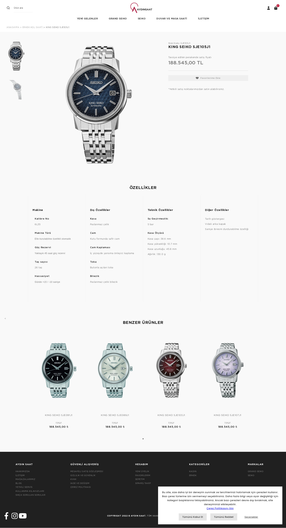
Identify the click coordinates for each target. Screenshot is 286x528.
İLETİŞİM (203, 18)
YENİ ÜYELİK (142, 471)
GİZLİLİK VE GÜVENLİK (83, 475)
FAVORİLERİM (142, 475)
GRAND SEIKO (256, 471)
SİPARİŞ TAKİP (143, 483)
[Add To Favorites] (208, 78)
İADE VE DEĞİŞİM (80, 483)
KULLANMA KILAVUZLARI (30, 491)
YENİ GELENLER (87, 18)
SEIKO (251, 475)
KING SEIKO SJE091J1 (59, 415)
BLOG (19, 483)
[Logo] (143, 7)
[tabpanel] (59, 382)
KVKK (73, 479)
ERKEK (193, 475)
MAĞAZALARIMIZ (25, 479)
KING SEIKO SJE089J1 (115, 415)
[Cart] (275, 8)
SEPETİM (140, 479)
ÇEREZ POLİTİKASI (80, 487)
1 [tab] (143, 439)
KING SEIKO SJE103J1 (171, 415)
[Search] (23, 8)
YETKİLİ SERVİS (24, 487)
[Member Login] (268, 8)
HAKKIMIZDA (23, 471)
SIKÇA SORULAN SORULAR (31, 495)
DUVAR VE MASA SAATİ (171, 18)
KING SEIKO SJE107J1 (227, 415)
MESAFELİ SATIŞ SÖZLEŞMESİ (86, 471)
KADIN (193, 471)
